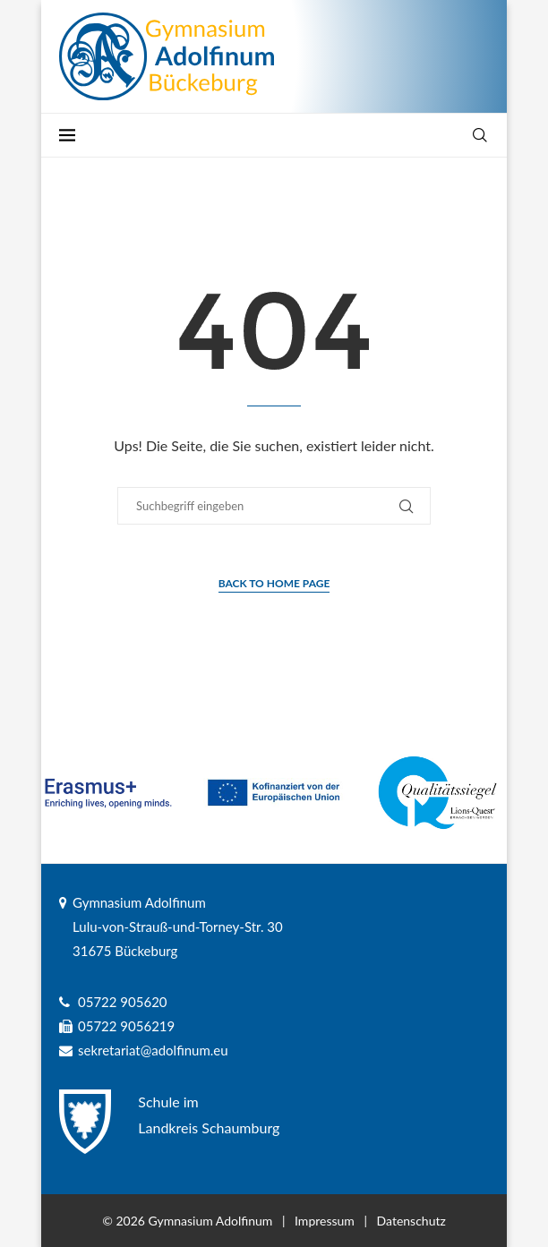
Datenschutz (411, 1220)
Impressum (325, 1220)
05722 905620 (122, 1002)
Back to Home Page (274, 583)
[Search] (480, 135)
